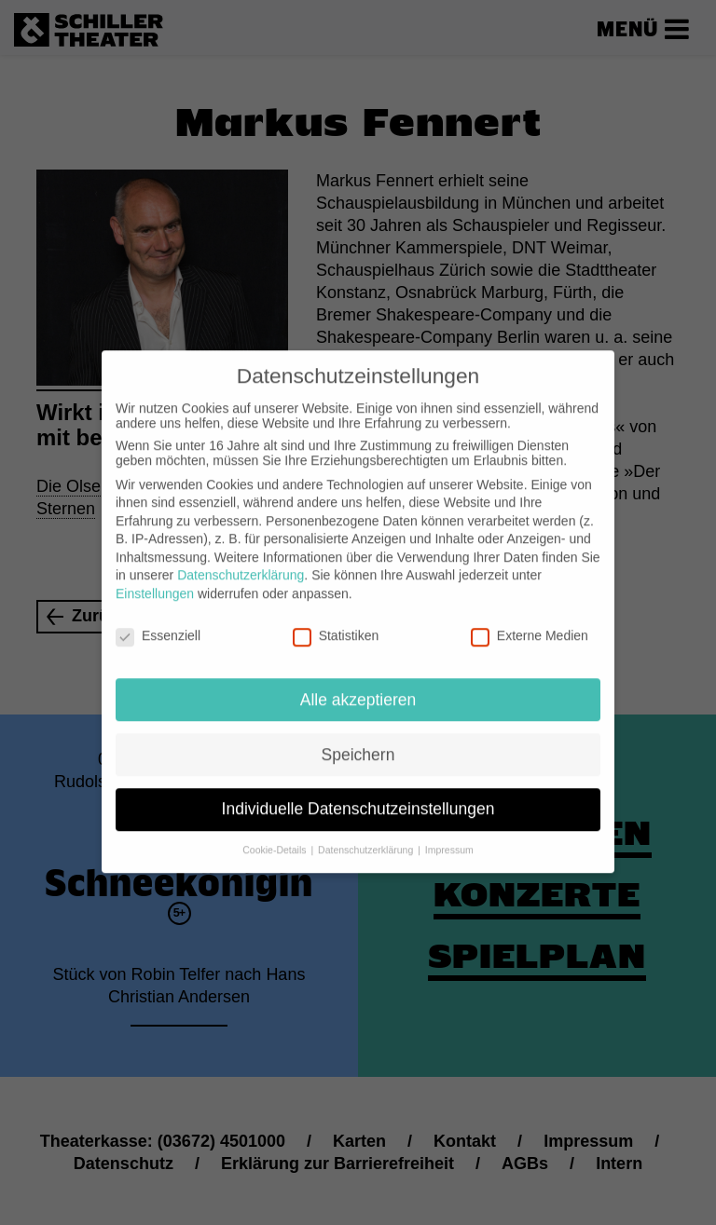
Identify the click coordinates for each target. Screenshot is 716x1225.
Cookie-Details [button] (275, 835)
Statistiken (336, 621)
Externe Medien (529, 621)
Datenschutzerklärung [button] (367, 835)
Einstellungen (155, 579)
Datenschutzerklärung (240, 560)
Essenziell (158, 621)
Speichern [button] (358, 739)
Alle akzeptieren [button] (358, 684)
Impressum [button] (449, 835)
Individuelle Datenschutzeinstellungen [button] (358, 794)
